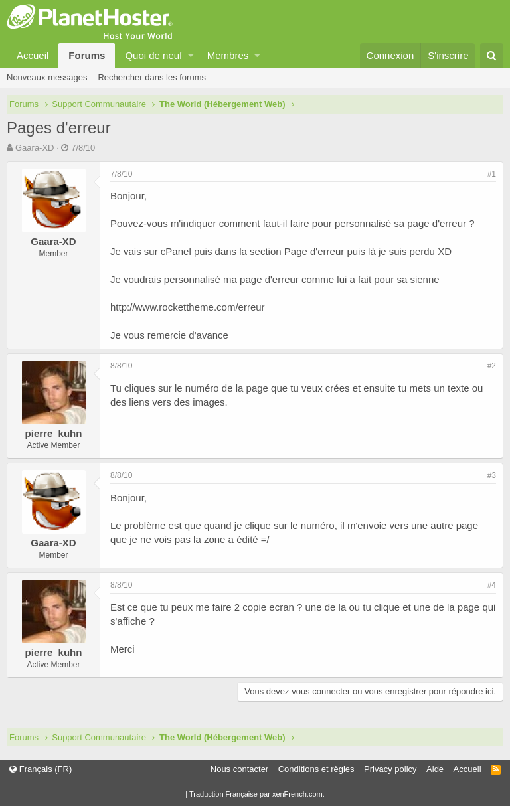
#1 (491, 174)
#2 (491, 365)
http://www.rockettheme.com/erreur (187, 307)
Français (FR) (40, 769)
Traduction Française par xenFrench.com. (257, 794)
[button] (191, 55)
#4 (491, 585)
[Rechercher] (491, 55)
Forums (86, 55)
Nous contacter (239, 769)
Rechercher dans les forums (152, 77)
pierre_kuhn (53, 433)
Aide (435, 769)
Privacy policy (390, 769)
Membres (228, 55)
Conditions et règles (316, 769)
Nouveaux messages (47, 77)
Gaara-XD (34, 148)
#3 (491, 475)
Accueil (32, 55)
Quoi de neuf (153, 55)
